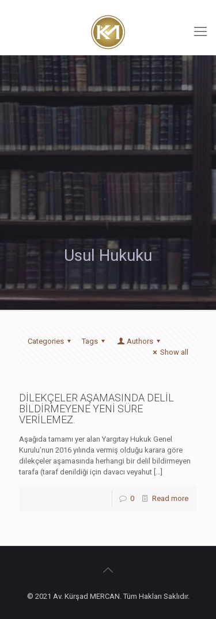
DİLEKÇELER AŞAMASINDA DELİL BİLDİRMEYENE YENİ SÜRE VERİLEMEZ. (96, 409)
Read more (170, 498)
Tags (95, 341)
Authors (139, 341)
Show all (169, 352)
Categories (51, 341)
